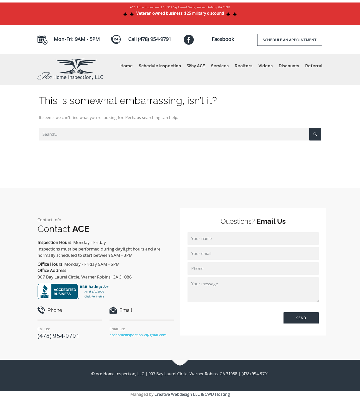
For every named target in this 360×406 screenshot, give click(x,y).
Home (126, 66)
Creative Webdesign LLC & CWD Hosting (192, 394)
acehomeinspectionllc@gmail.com (138, 334)
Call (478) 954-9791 (149, 39)
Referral (313, 66)
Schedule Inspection (160, 66)
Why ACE (196, 66)
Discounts (289, 66)
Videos (265, 66)
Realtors (243, 66)
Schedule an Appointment (289, 39)
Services (220, 66)
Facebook (223, 39)
